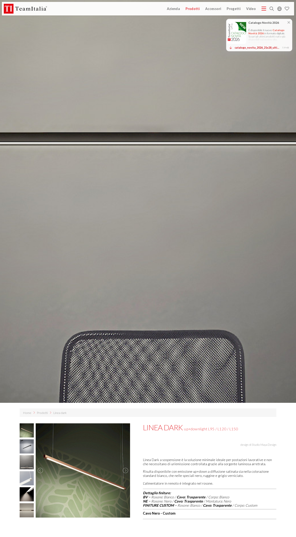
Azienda (173, 9)
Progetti (233, 9)
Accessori (213, 9)
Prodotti (193, 9)
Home (27, 412)
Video (251, 9)
